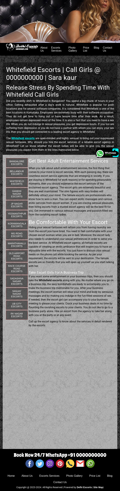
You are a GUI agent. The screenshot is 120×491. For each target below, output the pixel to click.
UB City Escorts (16, 305)
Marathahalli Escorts (17, 244)
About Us (43, 49)
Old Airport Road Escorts (17, 256)
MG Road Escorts (16, 235)
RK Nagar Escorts (17, 315)
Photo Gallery (72, 49)
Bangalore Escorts (16, 162)
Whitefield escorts (23, 138)
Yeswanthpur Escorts (17, 215)
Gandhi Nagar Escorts (16, 194)
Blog (96, 47)
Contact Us (107, 49)
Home (11, 475)
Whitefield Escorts (17, 182)
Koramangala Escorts (17, 225)
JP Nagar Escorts (17, 205)
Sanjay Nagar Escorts (16, 294)
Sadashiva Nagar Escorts (16, 281)
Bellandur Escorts (17, 172)
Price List (86, 49)
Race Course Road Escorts (16, 269)
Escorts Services (56, 49)
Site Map (98, 487)
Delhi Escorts (84, 487)
